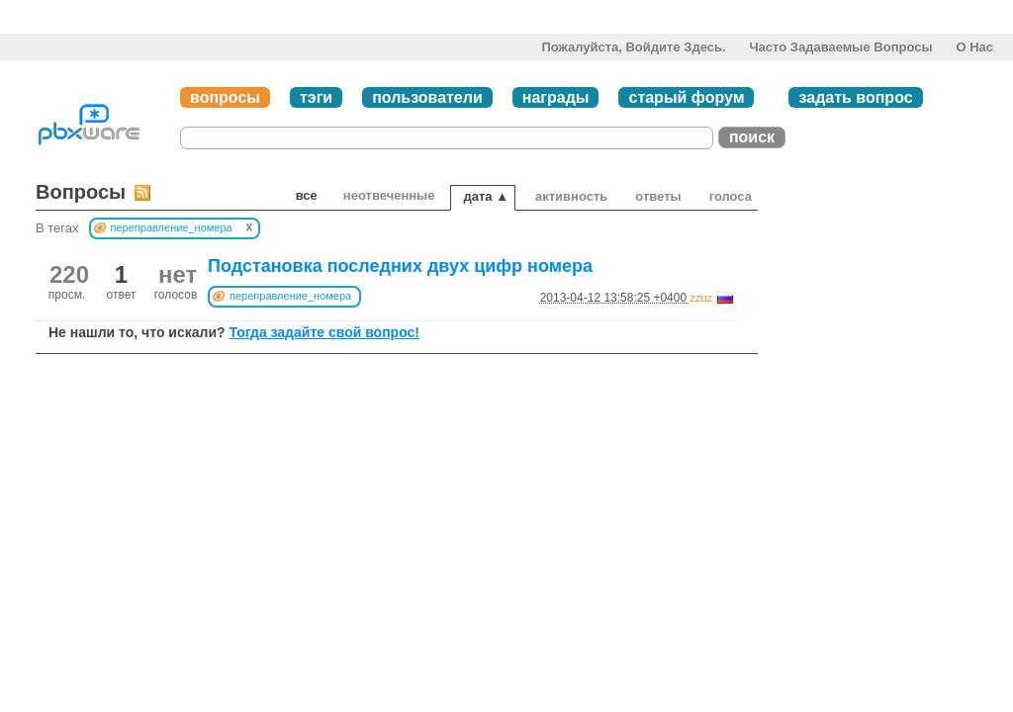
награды (556, 97)
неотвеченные (389, 195)
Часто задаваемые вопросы (840, 47)
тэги (316, 97)
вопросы (225, 97)
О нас (974, 47)
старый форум (686, 97)
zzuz (701, 298)
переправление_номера (290, 296)
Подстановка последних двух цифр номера (400, 266)
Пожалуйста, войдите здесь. (633, 47)
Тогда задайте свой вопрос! (324, 332)
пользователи (427, 97)
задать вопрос (855, 97)
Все (307, 195)
